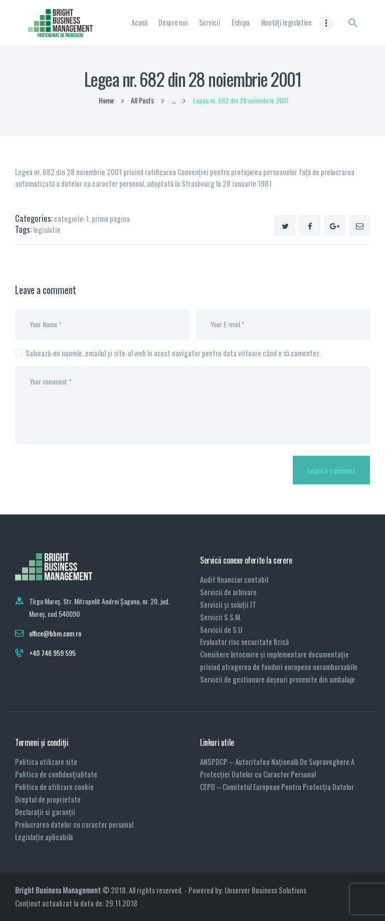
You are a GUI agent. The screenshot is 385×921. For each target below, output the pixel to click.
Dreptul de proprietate (48, 799)
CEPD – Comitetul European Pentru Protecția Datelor (277, 786)
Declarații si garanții (45, 811)
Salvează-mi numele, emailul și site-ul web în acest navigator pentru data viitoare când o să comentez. (173, 352)
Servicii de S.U (221, 629)
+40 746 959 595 (52, 652)
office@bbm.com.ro (55, 633)
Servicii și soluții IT (228, 604)
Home (106, 100)
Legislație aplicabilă (44, 836)
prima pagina (111, 218)
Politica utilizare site (46, 761)
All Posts (142, 100)
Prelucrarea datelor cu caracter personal (74, 824)
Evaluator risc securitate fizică (244, 641)
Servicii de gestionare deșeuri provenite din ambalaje (277, 679)
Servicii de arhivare (228, 591)
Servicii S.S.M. (221, 616)
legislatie (47, 229)
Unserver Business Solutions (265, 889)
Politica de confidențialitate (56, 773)
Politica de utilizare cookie (54, 786)
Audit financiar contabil (234, 579)
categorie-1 (71, 218)
